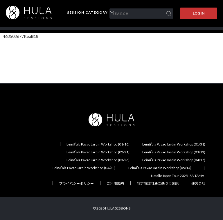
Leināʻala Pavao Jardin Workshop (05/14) (159, 168)
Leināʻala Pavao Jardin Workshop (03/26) (98, 160)
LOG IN (198, 13)
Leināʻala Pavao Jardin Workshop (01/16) (98, 144)
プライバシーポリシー (76, 183)
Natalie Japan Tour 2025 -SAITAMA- (178, 175)
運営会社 (198, 183)
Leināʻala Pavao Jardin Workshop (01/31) (173, 144)
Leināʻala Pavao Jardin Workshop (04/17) (173, 160)
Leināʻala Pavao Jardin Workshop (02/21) (98, 152)
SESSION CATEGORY (87, 12)
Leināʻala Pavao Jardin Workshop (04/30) (84, 168)
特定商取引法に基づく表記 (158, 183)
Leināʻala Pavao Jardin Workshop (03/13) (173, 152)
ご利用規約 (115, 183)
